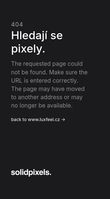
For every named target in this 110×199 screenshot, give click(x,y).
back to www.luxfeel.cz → (38, 119)
